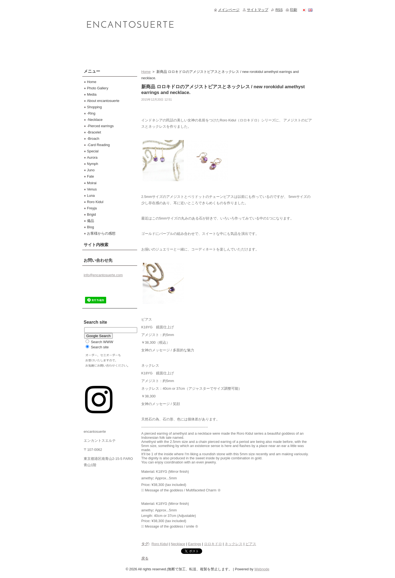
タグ (144, 544)
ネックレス (233, 544)
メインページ (228, 10)
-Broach (93, 138)
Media (92, 94)
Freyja (92, 208)
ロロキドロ (213, 544)
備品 (90, 221)
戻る (144, 558)
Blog (90, 227)
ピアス (251, 544)
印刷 (293, 10)
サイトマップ (257, 10)
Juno (91, 170)
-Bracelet (94, 132)
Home (146, 72)
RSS (279, 10)
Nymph (92, 164)
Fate (90, 176)
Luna (91, 195)
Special (92, 151)
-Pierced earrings (100, 126)
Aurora (92, 157)
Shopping (94, 107)
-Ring (91, 113)
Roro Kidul (159, 544)
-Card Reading (98, 145)
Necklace (178, 544)
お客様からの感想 (101, 233)
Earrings (194, 544)
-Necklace (95, 120)
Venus (92, 189)
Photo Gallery (97, 88)
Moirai (92, 183)
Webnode (261, 569)
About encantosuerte (103, 101)
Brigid (91, 214)
